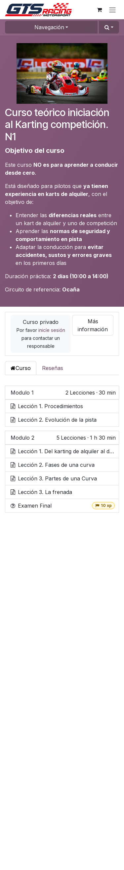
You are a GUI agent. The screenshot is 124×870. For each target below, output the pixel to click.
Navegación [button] (49, 27)
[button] (109, 27)
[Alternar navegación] (112, 10)
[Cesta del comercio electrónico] (99, 9)
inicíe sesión (51, 330)
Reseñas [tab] (52, 368)
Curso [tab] (21, 368)
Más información (93, 325)
